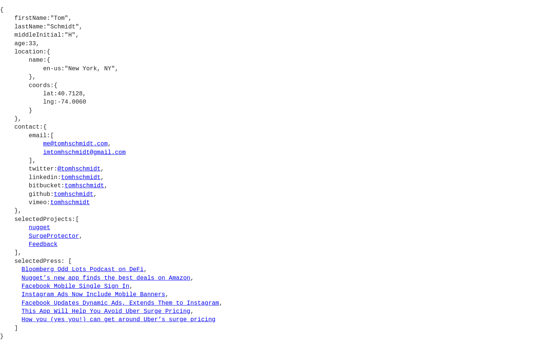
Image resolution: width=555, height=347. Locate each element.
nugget (39, 228)
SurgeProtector (54, 236)
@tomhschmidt (79, 169)
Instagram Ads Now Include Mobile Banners (93, 295)
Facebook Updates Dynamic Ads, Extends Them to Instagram (120, 303)
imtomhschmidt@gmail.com (84, 152)
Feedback (43, 244)
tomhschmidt (81, 178)
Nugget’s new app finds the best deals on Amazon (106, 278)
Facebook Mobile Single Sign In (75, 286)
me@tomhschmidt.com (75, 144)
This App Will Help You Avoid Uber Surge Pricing (106, 311)
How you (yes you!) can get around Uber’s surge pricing (118, 320)
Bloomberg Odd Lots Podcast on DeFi (83, 269)
